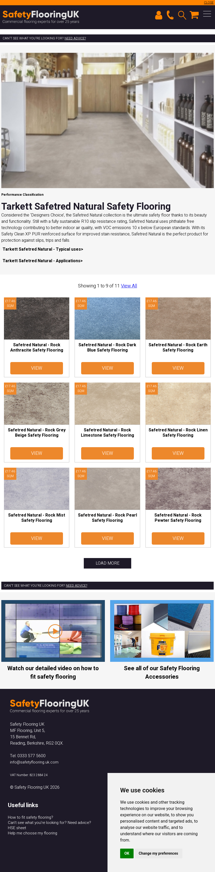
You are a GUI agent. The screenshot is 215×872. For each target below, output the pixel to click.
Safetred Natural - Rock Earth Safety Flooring (178, 347)
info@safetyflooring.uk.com (34, 762)
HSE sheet (17, 827)
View (36, 368)
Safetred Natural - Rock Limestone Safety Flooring (107, 432)
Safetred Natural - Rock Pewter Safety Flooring (178, 518)
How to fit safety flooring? (30, 817)
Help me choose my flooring (32, 833)
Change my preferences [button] (158, 853)
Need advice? (75, 38)
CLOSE (209, 2)
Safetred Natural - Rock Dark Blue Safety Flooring (107, 347)
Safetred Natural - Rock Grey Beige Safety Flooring (37, 432)
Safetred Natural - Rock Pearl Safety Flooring (107, 518)
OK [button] (126, 853)
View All (129, 286)
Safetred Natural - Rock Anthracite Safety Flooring (36, 347)
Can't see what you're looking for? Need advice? (49, 822)
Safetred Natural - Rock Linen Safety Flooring (178, 432)
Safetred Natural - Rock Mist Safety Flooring (36, 518)
